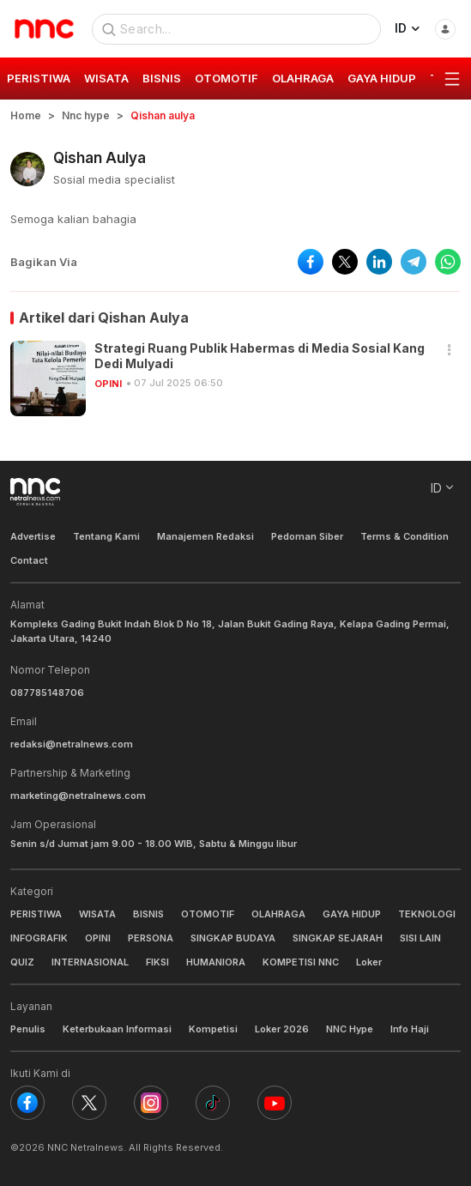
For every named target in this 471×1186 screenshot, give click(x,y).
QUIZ (22, 962)
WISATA (97, 914)
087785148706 (47, 693)
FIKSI (157, 962)
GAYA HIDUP (352, 914)
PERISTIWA (36, 914)
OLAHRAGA (278, 914)
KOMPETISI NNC (301, 962)
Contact (29, 560)
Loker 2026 (282, 1029)
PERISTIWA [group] (38, 78)
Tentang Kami (106, 536)
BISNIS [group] (161, 78)
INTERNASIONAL (90, 962)
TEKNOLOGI (427, 914)
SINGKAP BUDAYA (232, 938)
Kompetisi (213, 1029)
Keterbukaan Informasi (117, 1029)
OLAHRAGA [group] (303, 78)
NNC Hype (349, 1029)
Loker (369, 962)
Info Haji (409, 1029)
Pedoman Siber (307, 536)
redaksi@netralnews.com (71, 744)
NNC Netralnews (85, 1147)
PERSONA (150, 938)
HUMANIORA (215, 962)
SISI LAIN (420, 938)
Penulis (27, 1029)
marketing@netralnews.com (78, 796)
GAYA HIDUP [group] (381, 78)
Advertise (33, 536)
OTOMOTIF (207, 914)
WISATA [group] (106, 78)
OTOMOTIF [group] (226, 78)
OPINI (108, 384)
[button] (449, 350)
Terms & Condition (404, 536)
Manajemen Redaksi (205, 536)
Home (25, 115)
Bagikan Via (43, 262)
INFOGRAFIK (39, 938)
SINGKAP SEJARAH (338, 938)
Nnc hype (86, 115)
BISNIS (148, 914)
